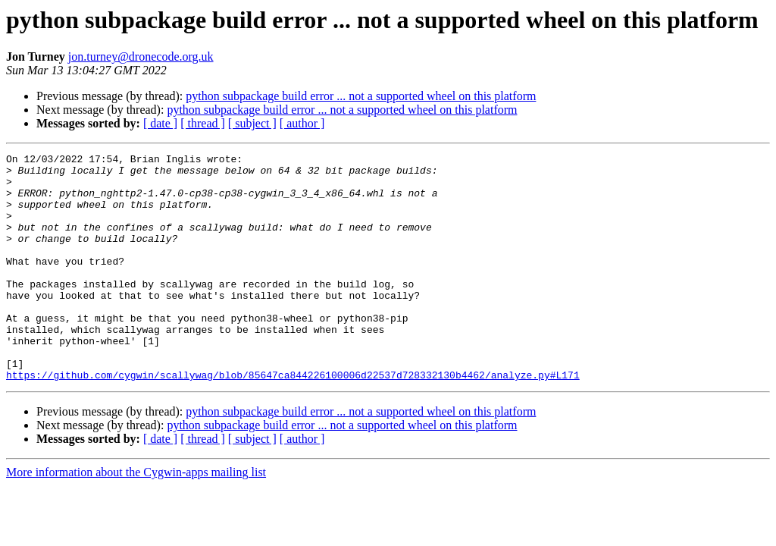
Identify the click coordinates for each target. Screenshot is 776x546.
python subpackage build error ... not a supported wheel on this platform (361, 95)
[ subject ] (252, 123)
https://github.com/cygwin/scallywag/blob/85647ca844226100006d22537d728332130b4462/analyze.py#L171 (293, 420)
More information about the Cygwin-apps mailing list (136, 517)
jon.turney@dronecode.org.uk (141, 56)
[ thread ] (202, 123)
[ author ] (302, 123)
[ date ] (160, 123)
